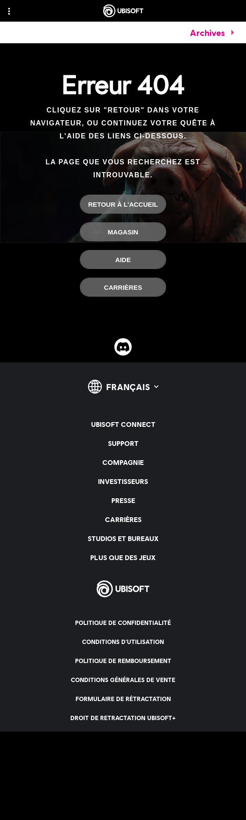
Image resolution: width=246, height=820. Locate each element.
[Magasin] (123, 231)
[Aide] (123, 259)
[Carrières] (123, 287)
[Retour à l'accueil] (123, 204)
